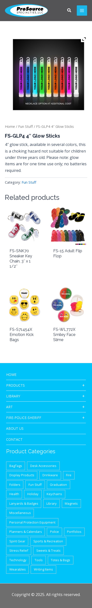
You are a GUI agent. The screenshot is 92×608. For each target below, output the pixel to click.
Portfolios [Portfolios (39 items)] (74, 531)
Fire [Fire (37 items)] (68, 475)
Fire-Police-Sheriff (23, 417)
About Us (15, 428)
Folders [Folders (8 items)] (14, 484)
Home (10, 126)
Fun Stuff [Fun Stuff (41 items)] (35, 484)
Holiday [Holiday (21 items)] (33, 494)
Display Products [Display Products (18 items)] (21, 475)
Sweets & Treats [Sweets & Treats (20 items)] (48, 550)
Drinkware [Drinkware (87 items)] (50, 475)
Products (15, 385)
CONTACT (14, 439)
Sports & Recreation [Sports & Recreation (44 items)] (48, 541)
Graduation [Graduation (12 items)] (58, 484)
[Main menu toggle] (82, 10)
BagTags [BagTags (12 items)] (15, 466)
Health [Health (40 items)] (14, 494)
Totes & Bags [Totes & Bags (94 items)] (60, 560)
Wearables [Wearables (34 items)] (17, 569)
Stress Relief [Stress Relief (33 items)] (18, 550)
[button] (69, 11)
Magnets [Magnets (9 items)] (71, 503)
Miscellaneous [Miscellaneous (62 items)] (20, 513)
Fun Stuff (25, 126)
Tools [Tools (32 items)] (39, 560)
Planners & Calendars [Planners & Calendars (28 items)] (25, 531)
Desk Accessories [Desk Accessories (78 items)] (43, 466)
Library (13, 396)
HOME (11, 374)
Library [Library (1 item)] (51, 503)
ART (9, 407)
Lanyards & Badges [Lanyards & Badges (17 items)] (23, 503)
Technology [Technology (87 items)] (17, 560)
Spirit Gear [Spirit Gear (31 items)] (17, 541)
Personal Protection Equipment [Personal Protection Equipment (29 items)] (32, 522)
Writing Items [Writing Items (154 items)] (43, 569)
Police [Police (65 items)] (54, 531)
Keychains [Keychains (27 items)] (54, 494)
